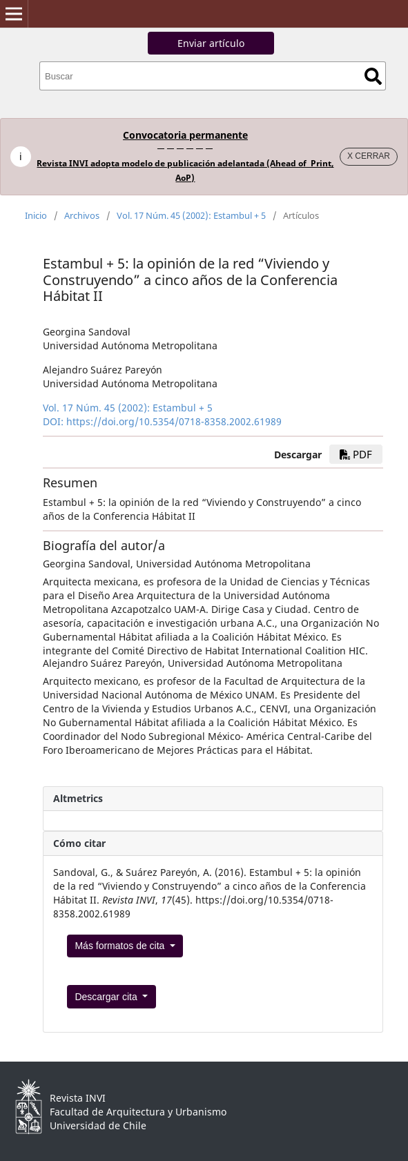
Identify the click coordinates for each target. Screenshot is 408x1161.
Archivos (81, 215)
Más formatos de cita (121, 945)
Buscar (373, 76)
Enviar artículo (210, 43)
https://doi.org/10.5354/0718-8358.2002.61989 (174, 421)
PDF (356, 454)
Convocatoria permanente (185, 135)
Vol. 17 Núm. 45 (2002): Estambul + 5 (191, 215)
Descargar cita (107, 996)
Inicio (36, 215)
